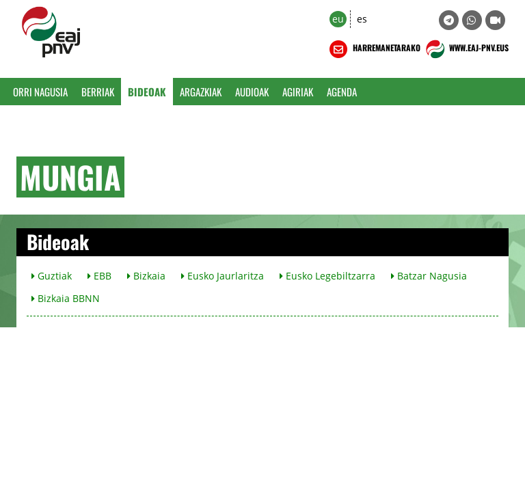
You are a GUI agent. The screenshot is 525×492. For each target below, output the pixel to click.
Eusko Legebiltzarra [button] (327, 275)
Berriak (97, 91)
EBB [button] (99, 275)
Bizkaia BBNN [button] (65, 298)
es (362, 18)
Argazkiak (200, 91)
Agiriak (297, 91)
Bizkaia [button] (146, 275)
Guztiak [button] (51, 275)
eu (338, 18)
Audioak (252, 91)
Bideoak (147, 91)
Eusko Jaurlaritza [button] (222, 275)
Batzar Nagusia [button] (429, 275)
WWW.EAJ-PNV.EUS (466, 49)
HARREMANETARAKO (373, 49)
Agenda (342, 91)
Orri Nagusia (40, 91)
